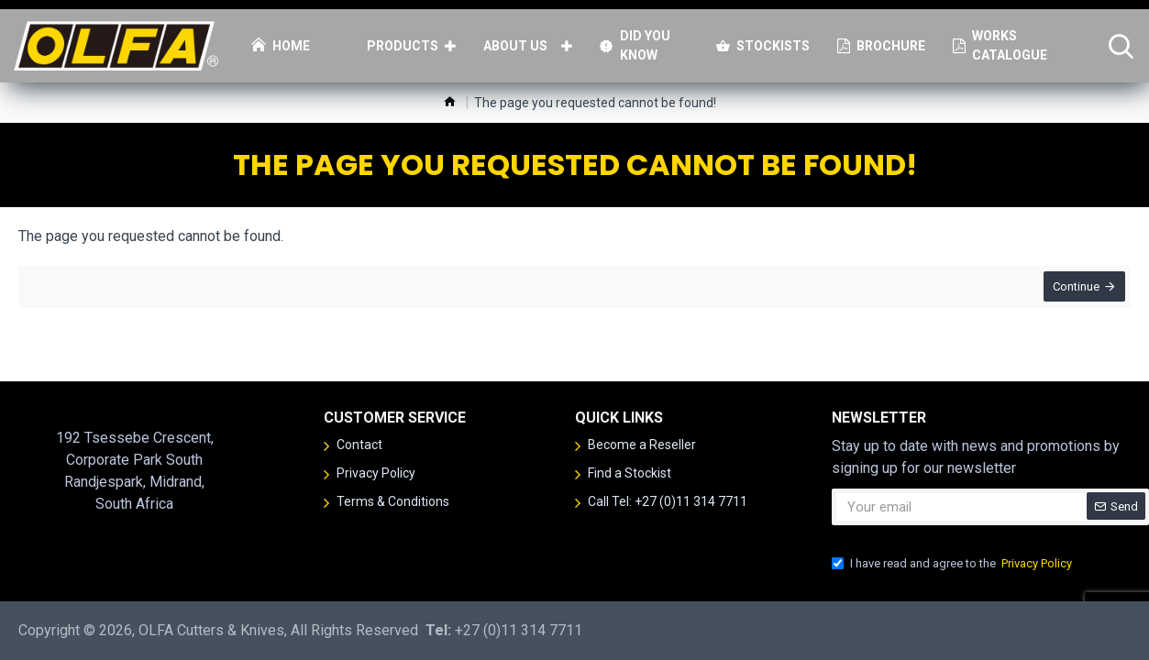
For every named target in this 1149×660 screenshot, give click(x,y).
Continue (1072, 290)
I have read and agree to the (953, 564)
